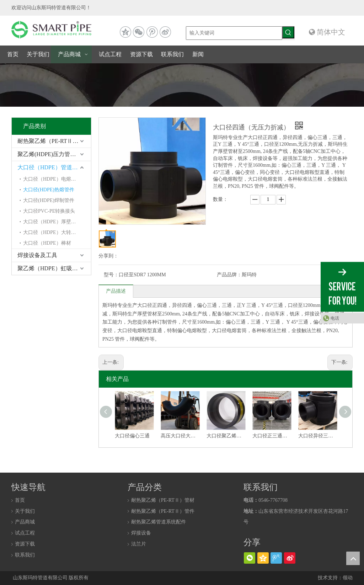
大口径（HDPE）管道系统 (50, 167)
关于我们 (25, 511)
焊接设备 (141, 533)
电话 (335, 317)
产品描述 (116, 291)
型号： (111, 274)
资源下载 (25, 544)
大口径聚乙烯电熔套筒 (226, 435)
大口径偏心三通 (132, 435)
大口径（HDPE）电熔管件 (52, 179)
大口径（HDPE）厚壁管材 (52, 221)
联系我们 (25, 555)
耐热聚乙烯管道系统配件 (158, 522)
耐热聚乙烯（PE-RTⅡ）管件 (162, 511)
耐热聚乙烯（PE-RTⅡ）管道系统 (54, 141)
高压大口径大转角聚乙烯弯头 (180, 435)
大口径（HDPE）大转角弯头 (54, 232)
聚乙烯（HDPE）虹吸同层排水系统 (54, 268)
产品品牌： (229, 274)
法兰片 (138, 544)
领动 (348, 577)
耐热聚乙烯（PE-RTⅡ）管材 (162, 500)
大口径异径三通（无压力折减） (317, 435)
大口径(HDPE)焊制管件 (48, 200)
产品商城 (25, 522)
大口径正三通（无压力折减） (271, 435)
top (353, 558)
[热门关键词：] (288, 32)
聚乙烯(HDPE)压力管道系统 (52, 154)
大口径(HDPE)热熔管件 (48, 189)
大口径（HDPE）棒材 (47, 243)
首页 (20, 500)
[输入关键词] (234, 33)
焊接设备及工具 (37, 255)
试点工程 (25, 533)
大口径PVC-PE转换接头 (49, 211)
